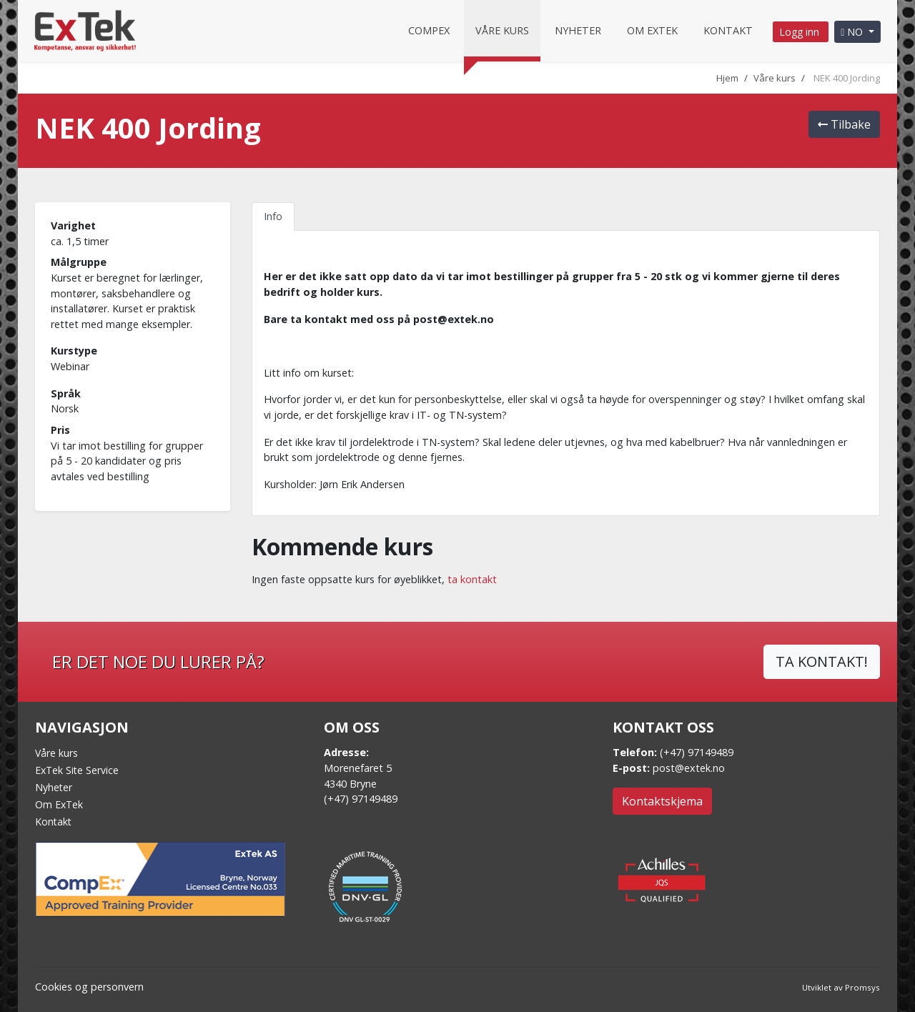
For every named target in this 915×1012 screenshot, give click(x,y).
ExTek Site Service (77, 770)
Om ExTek (59, 804)
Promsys (862, 987)
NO (853, 32)
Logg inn (800, 32)
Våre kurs (502, 30)
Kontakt (728, 30)
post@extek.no (689, 768)
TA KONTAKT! (822, 661)
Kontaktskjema (662, 801)
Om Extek (652, 30)
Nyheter (578, 30)
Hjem (727, 77)
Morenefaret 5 (358, 768)
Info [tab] (273, 216)
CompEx (429, 30)
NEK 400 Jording (846, 77)
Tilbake (844, 124)
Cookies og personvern (89, 986)
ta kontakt (472, 579)
